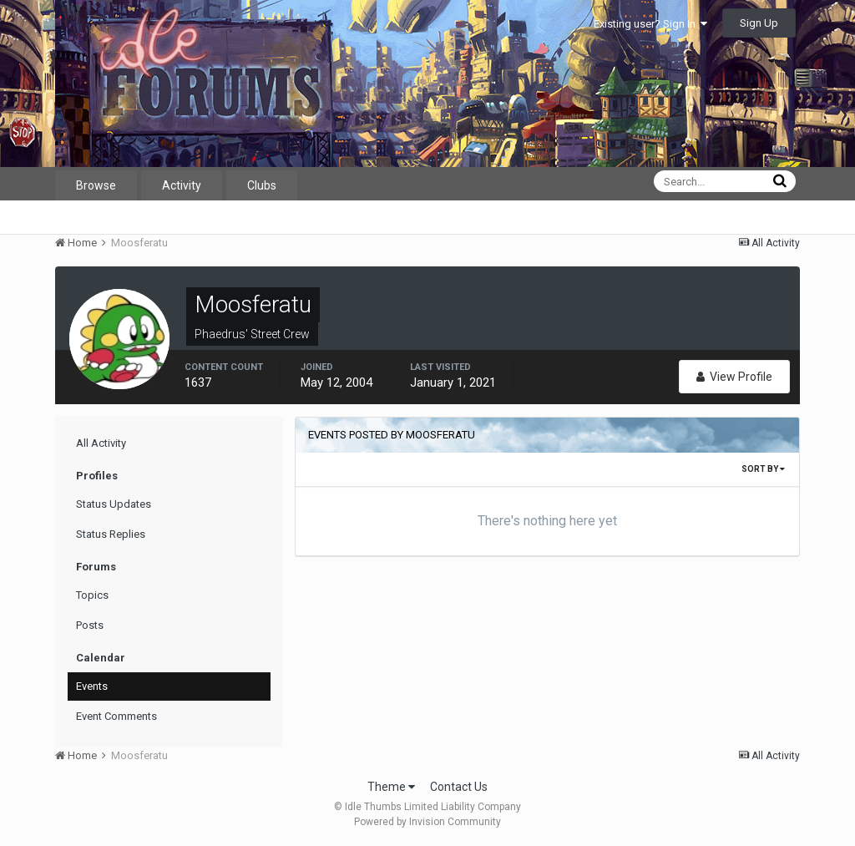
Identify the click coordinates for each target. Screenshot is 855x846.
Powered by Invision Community (427, 822)
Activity (181, 185)
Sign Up (759, 23)
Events (92, 686)
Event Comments (116, 716)
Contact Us (459, 786)
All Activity (101, 443)
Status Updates (113, 504)
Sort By (763, 469)
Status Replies (110, 534)
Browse (96, 185)
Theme (391, 786)
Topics (92, 595)
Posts (90, 625)
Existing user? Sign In (650, 24)
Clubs (261, 185)
